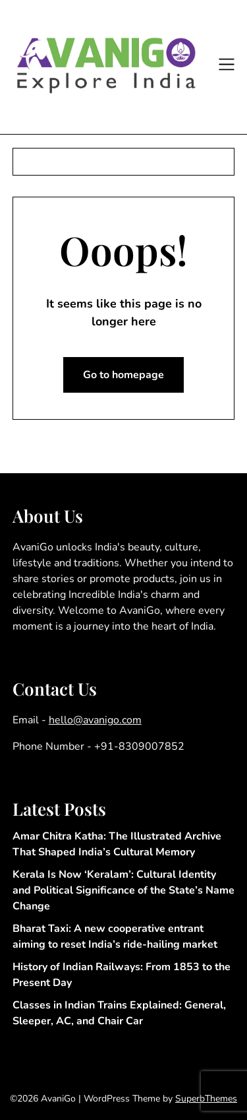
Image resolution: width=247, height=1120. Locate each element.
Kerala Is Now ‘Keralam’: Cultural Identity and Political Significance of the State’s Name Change (123, 890)
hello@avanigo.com (95, 720)
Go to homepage (123, 375)
